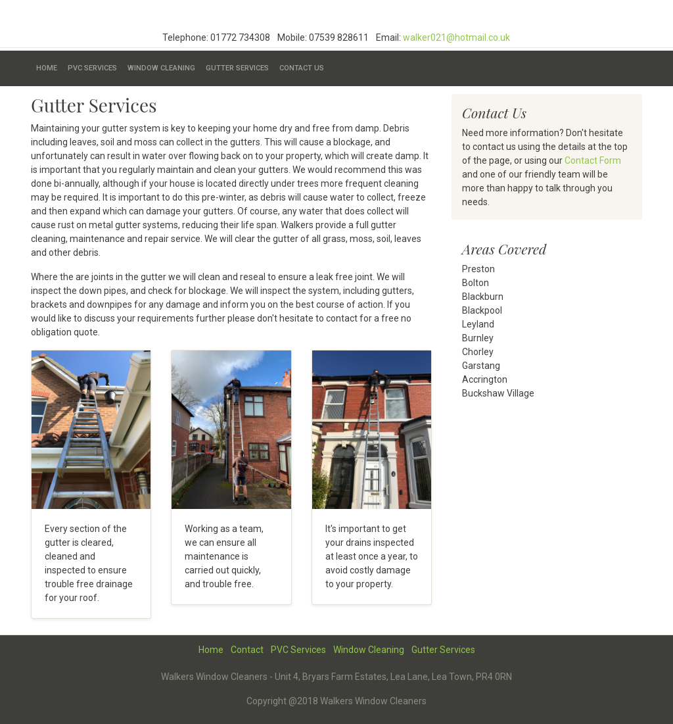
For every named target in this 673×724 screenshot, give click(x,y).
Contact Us (301, 68)
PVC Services (92, 68)
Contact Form (593, 160)
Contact (247, 649)
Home (46, 68)
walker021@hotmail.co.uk (456, 37)
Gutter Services (237, 68)
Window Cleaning (161, 68)
